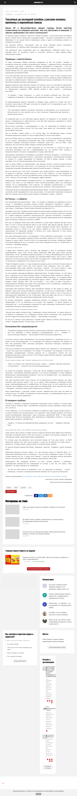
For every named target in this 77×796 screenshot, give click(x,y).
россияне (23, 487)
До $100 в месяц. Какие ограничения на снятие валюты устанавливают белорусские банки (43, 520)
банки (16, 487)
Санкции (9, 487)
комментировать (11, 491)
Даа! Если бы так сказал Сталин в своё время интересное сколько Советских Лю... (60, 622)
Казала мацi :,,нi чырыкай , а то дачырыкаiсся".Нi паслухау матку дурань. (60, 605)
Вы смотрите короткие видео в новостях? (19, 635)
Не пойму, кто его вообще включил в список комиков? (58, 613)
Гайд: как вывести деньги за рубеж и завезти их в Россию (44, 507)
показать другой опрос (20, 661)
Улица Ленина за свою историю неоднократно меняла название (53, 640)
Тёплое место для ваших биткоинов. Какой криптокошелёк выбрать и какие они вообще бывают (44, 533)
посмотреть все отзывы (48, 767)
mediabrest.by (38, 2)
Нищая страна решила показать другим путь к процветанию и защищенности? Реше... (59, 596)
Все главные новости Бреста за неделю (38, 568)
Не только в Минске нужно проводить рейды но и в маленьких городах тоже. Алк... (59, 587)
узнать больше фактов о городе (57, 647)
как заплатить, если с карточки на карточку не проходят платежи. (45, 476)
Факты (45, 634)
